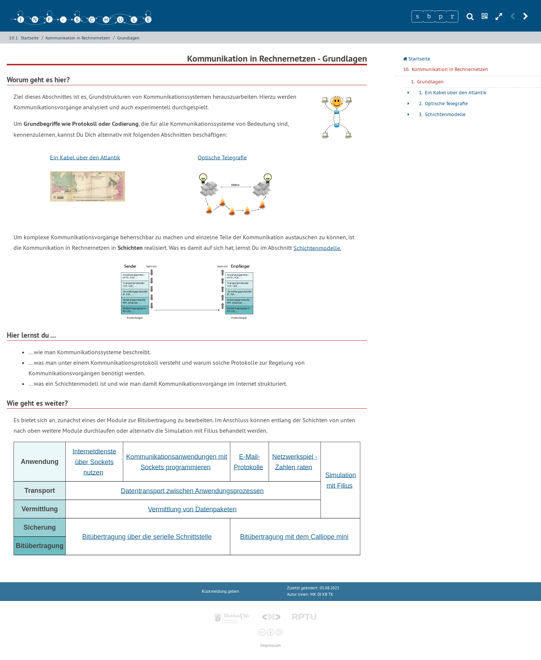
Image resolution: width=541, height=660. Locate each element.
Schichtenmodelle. (317, 247)
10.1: (14, 38)
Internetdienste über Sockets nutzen (94, 461)
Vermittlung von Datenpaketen (192, 509)
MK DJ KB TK (321, 594)
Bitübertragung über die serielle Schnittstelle (147, 537)
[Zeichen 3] (441, 17)
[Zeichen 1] (417, 17)
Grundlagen (128, 38)
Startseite (30, 38)
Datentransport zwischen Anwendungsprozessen (192, 490)
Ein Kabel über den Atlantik (85, 157)
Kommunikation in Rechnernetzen (77, 38)
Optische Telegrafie (222, 157)
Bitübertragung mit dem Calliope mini (294, 537)
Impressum (270, 645)
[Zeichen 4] (452, 17)
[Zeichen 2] (429, 17)
